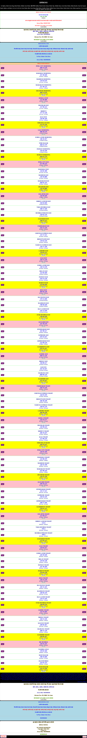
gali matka (31, 673)
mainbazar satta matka (43, 680)
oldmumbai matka (11, 676)
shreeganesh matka (4, 674)
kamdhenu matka (42, 675)
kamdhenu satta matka (44, 679)
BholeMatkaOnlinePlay (3, 736)
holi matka (72, 674)
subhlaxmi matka (36, 673)
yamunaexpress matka (56, 674)
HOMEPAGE (43, 734)
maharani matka (70, 673)
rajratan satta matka (62, 678)
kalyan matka (58, 675)
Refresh (84, 736)
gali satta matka (61, 676)
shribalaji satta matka (53, 676)
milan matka (67, 674)
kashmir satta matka (81, 679)
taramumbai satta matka (62, 677)
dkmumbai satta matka (26, 680)
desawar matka (76, 673)
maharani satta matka (29, 677)
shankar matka (10, 673)
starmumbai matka (9, 675)
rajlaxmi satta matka (78, 678)
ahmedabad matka (35, 675)
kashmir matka (70, 675)
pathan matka (47, 673)
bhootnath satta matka (23, 678)
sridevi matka (15, 673)
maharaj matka (58, 673)
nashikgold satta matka (35, 680)
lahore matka (62, 674)
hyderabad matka (22, 675)
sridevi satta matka (39, 676)
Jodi (3, 68)
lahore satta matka (41, 678)
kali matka (20, 673)
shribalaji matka (26, 673)
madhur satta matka (20, 677)
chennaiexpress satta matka (14, 678)
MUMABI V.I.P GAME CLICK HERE (43, 26)
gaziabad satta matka (81, 677)
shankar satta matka (32, 676)
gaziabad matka (27, 674)
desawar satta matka (36, 677)
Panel (84, 68)
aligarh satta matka (10, 679)
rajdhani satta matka (70, 678)
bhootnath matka (48, 674)
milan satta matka (48, 678)
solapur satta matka (44, 677)
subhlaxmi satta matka (68, 676)
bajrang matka (64, 675)
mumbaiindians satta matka (72, 677)
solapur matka (82, 673)
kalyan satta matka (66, 679)
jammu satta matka (51, 679)
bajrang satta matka (73, 679)
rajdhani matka (83, 674)
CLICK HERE (43, 26)
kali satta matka (46, 676)
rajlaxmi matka (3, 675)
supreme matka (28, 675)
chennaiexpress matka (41, 674)
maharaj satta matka (13, 677)
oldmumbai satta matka (52, 680)
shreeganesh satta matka (52, 677)
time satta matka (76, 676)
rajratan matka (77, 674)
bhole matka (53, 675)
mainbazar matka (4, 676)
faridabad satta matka (5, 678)
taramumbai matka (11, 674)
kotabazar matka (18, 676)
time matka (42, 673)
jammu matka (48, 675)
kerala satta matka (24, 676)
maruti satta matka (5, 677)
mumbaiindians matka (19, 674)
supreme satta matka (26, 679)
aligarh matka (16, 675)
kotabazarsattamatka (61, 680)
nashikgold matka (83, 675)
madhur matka (64, 673)
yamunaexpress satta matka (33, 678)
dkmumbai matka (76, 675)
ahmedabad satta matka (35, 679)
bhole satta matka (59, 679)
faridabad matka (33, 674)
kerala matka (4, 673)
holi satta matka (55, 678)
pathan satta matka (82, 676)
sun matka (84, 681)
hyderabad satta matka (18, 679)
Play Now (43, 70)
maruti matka (52, 673)
